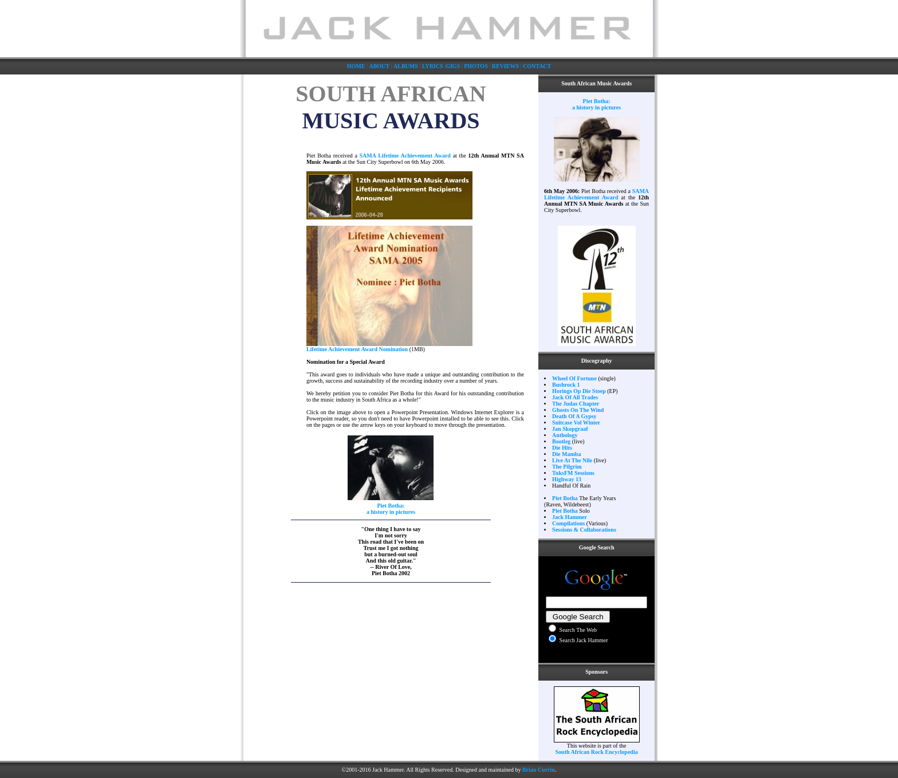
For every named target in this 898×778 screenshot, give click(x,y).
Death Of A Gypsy (574, 416)
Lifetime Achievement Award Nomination (357, 349)
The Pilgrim (566, 466)
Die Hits (562, 448)
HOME (356, 66)
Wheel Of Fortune (574, 378)
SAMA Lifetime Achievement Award (405, 155)
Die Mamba (566, 454)
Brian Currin (538, 770)
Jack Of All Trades (575, 397)
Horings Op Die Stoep (579, 391)
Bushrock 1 (566, 385)
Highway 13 (566, 479)
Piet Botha (565, 498)
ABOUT (379, 66)
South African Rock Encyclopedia (597, 752)
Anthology (564, 435)
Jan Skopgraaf (570, 429)
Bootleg (561, 441)
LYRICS (432, 66)
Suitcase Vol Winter (576, 422)
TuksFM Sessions (573, 473)
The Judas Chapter (575, 403)
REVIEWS (505, 66)
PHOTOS (476, 66)
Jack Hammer (569, 517)
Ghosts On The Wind (578, 410)
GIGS (453, 66)
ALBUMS (405, 66)
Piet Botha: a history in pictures (391, 508)
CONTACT (537, 66)
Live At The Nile (572, 460)
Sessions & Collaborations (584, 529)
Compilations (568, 523)
